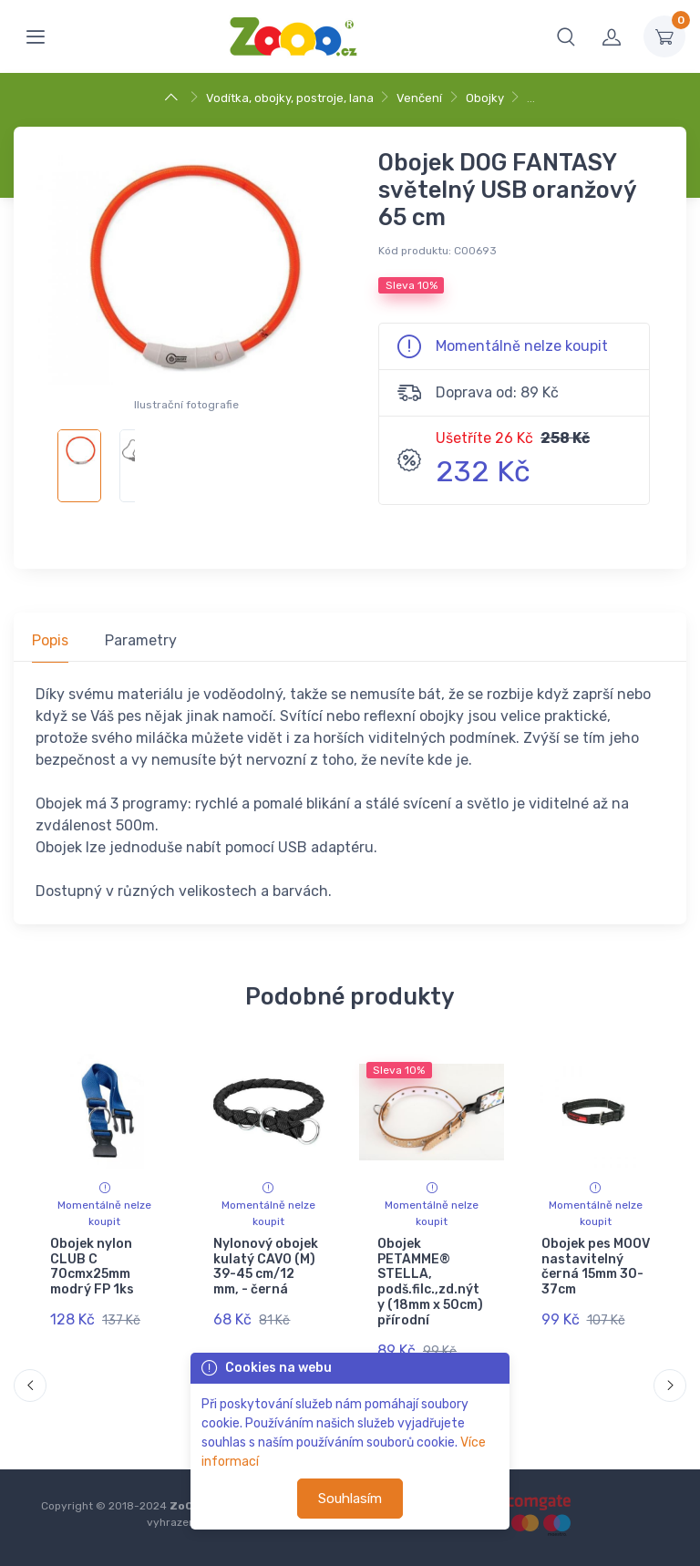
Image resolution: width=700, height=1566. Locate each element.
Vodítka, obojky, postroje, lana (290, 98)
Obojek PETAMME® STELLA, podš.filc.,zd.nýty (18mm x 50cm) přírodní (430, 1282)
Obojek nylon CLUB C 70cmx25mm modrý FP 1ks (92, 1266)
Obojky (485, 98)
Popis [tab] (50, 640)
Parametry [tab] (141, 640)
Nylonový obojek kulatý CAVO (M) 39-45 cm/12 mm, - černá (265, 1266)
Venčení (419, 98)
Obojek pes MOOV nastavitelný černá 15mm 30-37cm (594, 1266)
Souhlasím (350, 1498)
